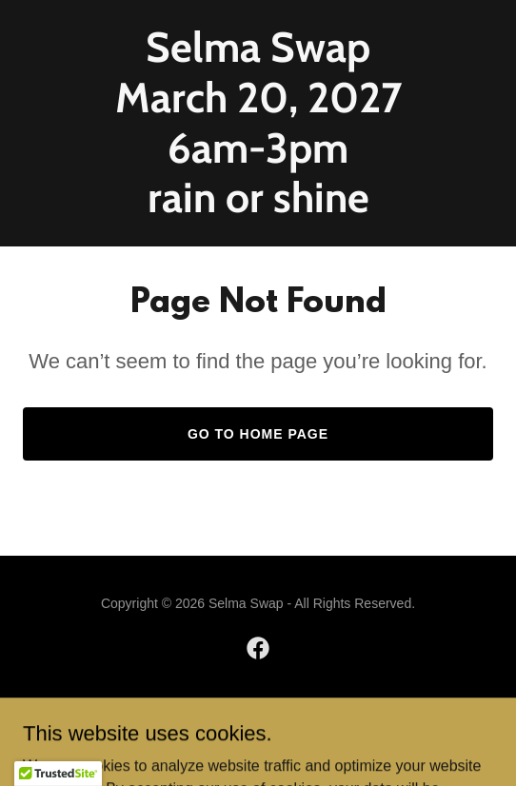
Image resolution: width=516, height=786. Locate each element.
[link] (258, 207)
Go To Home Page (258, 434)
